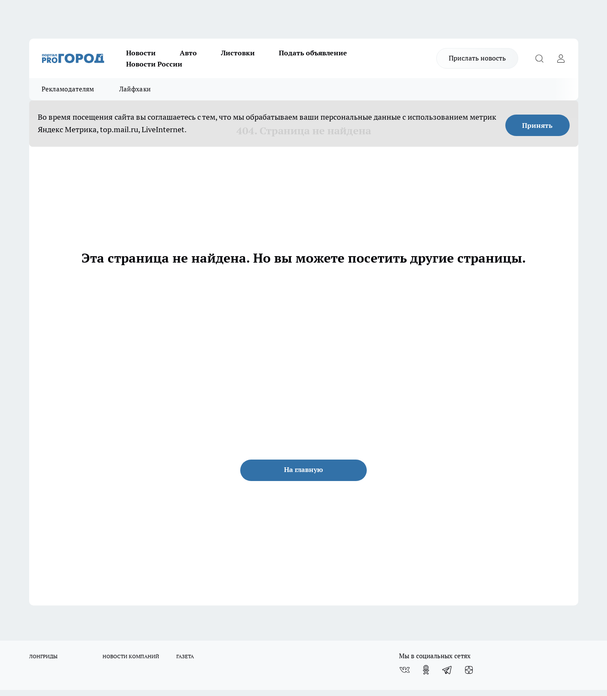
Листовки (238, 52)
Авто (188, 52)
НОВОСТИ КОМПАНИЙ (131, 656)
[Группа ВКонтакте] (404, 669)
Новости (141, 52)
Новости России (154, 64)
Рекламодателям (68, 89)
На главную (303, 469)
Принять (537, 125)
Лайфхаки (135, 89)
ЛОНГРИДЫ (43, 656)
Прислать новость (477, 58)
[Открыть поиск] (539, 58)
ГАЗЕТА (185, 656)
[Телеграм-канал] (447, 669)
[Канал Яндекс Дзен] (469, 669)
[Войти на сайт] (561, 58)
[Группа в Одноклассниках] (426, 669)
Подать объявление (313, 52)
